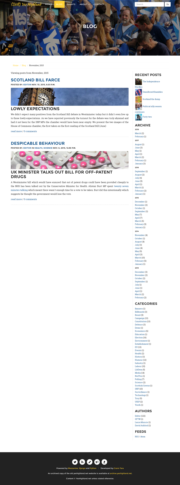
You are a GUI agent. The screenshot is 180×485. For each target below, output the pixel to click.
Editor (27, 84)
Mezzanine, (73, 468)
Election (139, 337)
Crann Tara (119, 468)
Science (48, 148)
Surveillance (141, 392)
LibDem (138, 369)
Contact (99, 7)
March (138, 133)
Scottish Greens (142, 385)
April (137, 154)
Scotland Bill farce (35, 80)
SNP (137, 388)
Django (82, 468)
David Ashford (141, 425)
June (137, 147)
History (138, 356)
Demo (137, 327)
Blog (59, 7)
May (137, 150)
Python (93, 468)
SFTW (138, 419)
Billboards (139, 312)
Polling (138, 379)
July (137, 178)
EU (136, 347)
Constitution (141, 321)
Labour (138, 366)
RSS (137, 436)
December (140, 201)
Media (138, 372)
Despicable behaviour (38, 143)
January (139, 163)
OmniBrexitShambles (149, 92)
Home (48, 7)
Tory (137, 398)
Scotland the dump (147, 99)
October (138, 208)
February (139, 136)
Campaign (139, 318)
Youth (138, 405)
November (140, 205)
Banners (139, 308)
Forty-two (143, 116)
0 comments (30, 131)
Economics (140, 331)
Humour (139, 360)
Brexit (138, 315)
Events (71, 7)
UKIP (137, 401)
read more (16, 131)
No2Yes (138, 376)
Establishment (141, 344)
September (140, 171)
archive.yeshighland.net (121, 473)
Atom (142, 436)
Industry (139, 363)
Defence (139, 324)
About (85, 7)
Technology (140, 395)
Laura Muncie (141, 422)
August (138, 144)
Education (140, 334)
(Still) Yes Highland (26, 7)
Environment (141, 340)
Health (38, 148)
